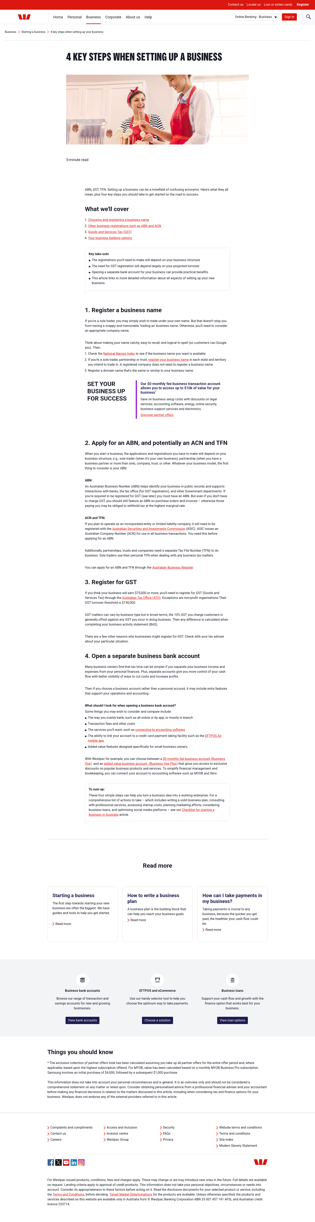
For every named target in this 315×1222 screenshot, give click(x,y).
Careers (56, 1139)
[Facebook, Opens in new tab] (50, 1162)
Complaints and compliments (71, 1127)
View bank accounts (82, 1020)
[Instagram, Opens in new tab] (81, 1165)
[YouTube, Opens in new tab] (66, 1162)
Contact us (235, 4)
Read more (63, 924)
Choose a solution (157, 1020)
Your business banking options (110, 238)
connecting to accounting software (160, 730)
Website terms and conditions (240, 1127)
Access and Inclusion (122, 1127)
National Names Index (119, 354)
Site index (226, 1139)
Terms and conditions (234, 1133)
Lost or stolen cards (278, 4)
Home (58, 17)
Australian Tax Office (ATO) (141, 598)
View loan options (232, 1020)
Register (303, 4)
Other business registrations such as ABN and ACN (124, 226)
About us (133, 17)
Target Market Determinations (131, 1194)
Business (93, 17)
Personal (75, 17)
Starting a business (33, 31)
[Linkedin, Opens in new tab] (73, 1162)
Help (148, 17)
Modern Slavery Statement (238, 1146)
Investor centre (117, 1133)
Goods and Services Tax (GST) (109, 232)
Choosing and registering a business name (118, 220)
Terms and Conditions (68, 1194)
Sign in (289, 17)
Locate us (254, 4)
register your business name (168, 360)
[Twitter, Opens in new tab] (58, 1162)
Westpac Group (118, 1139)
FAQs (166, 1133)
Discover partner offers (157, 415)
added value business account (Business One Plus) (141, 764)
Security (168, 1127)
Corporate (113, 17)
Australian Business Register (172, 567)
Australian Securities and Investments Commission (148, 529)
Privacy (168, 1139)
